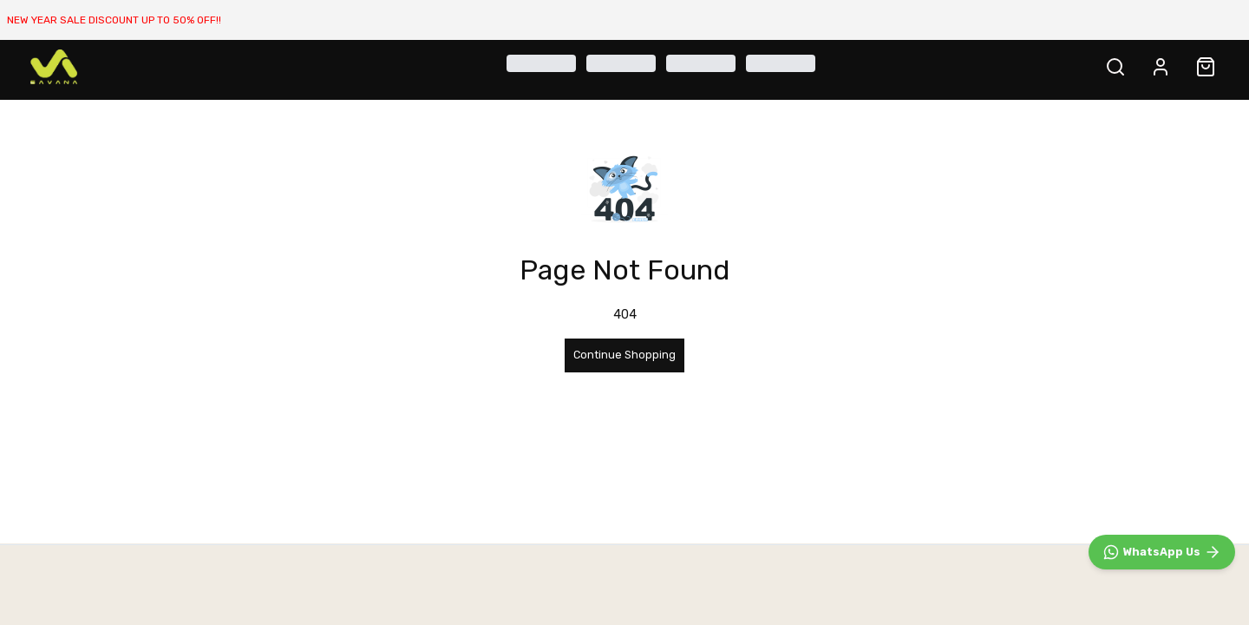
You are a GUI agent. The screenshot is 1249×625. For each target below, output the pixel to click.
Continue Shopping (624, 354)
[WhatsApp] (1162, 552)
